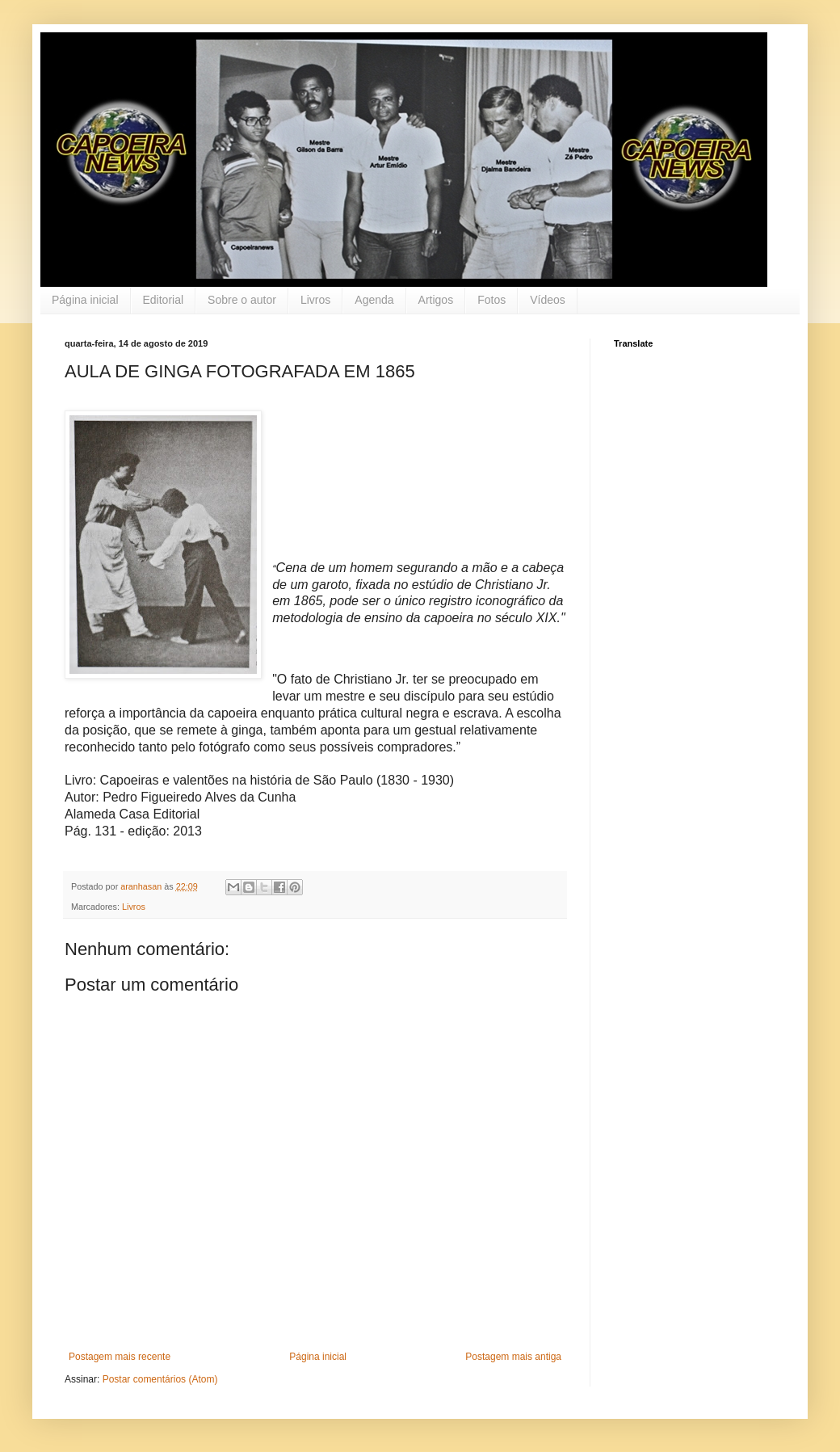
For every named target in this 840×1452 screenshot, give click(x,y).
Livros (315, 299)
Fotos (491, 299)
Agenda (374, 299)
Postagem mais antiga (513, 1356)
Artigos (436, 299)
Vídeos (547, 299)
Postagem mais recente (119, 1356)
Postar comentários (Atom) (160, 1379)
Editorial (163, 299)
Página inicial (85, 299)
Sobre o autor (242, 299)
